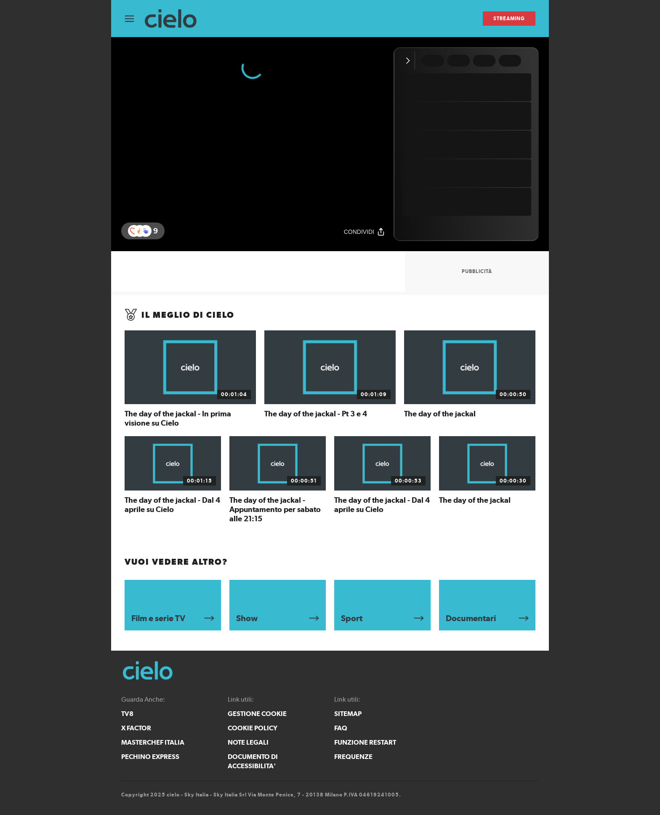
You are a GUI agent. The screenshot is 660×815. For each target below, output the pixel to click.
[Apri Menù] (135, 18)
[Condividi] (364, 232)
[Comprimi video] (410, 60)
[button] (146, 231)
